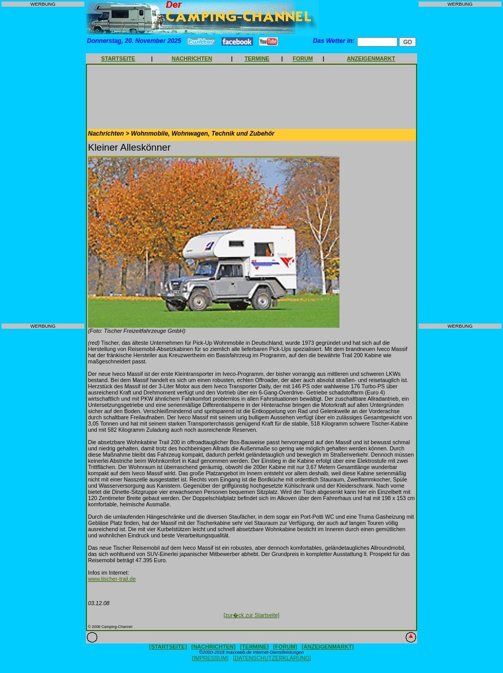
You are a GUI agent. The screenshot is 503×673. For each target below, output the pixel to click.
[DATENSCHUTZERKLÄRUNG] (272, 658)
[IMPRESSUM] (210, 658)
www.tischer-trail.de (112, 579)
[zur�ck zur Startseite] (251, 615)
